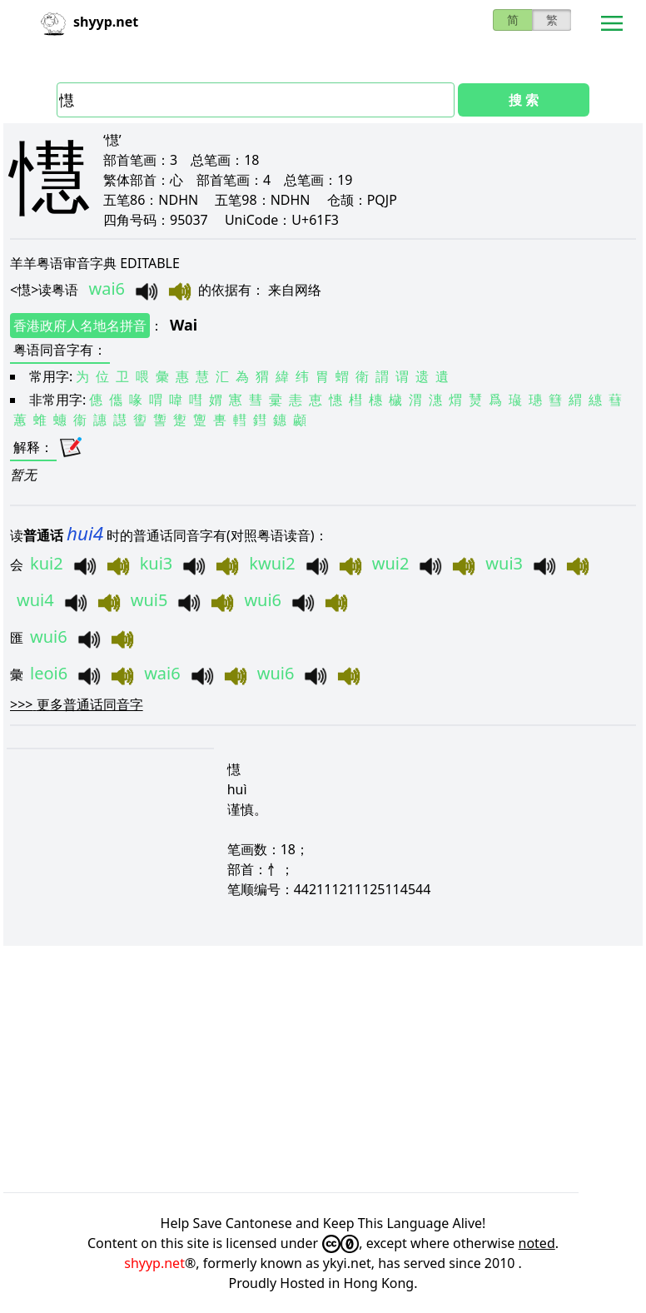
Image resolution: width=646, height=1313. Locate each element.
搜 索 (524, 100)
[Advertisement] (323, 1069)
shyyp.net (154, 1263)
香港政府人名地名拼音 (80, 325)
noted (537, 1243)
